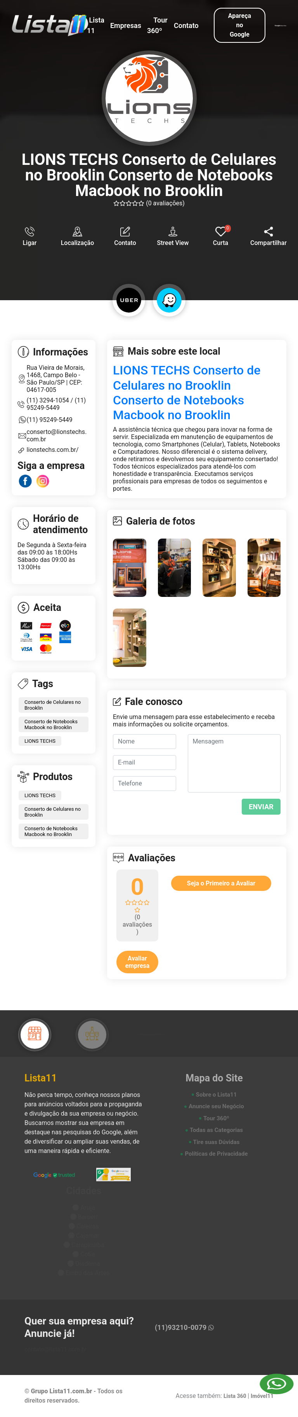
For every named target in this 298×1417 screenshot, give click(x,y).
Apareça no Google (239, 25)
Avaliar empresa (137, 962)
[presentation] (235, 811)
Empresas (125, 25)
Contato (186, 25)
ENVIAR (261, 807)
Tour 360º (157, 25)
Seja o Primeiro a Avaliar (221, 883)
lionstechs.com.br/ (53, 449)
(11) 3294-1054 (49, 400)
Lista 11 (95, 25)
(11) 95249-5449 (56, 404)
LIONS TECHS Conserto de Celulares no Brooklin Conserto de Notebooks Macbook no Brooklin (186, 392)
